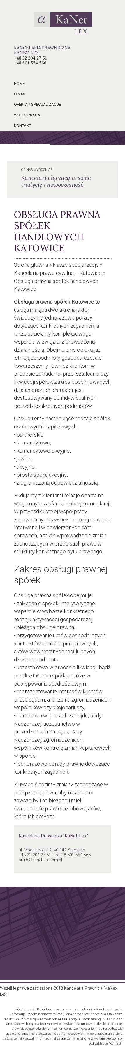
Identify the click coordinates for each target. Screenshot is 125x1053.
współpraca (27, 115)
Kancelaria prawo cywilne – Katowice (58, 273)
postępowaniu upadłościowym (50, 684)
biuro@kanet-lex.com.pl (40, 860)
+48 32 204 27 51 (30, 58)
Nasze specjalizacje (76, 265)
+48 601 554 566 (30, 63)
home (19, 83)
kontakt (22, 125)
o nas (19, 94)
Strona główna (31, 265)
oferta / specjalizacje (37, 104)
